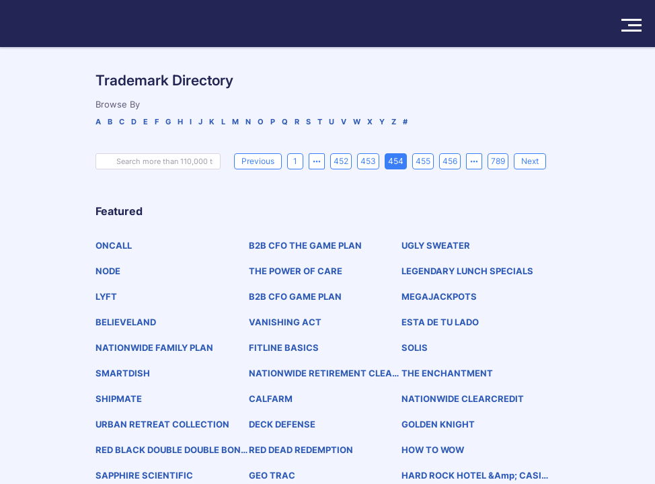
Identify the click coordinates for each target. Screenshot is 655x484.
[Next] (530, 161)
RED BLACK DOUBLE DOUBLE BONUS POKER (171, 450)
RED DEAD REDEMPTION (301, 449)
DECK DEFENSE (282, 424)
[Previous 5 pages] (317, 161)
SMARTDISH (122, 373)
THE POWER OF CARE (295, 271)
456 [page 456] (449, 161)
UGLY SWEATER (435, 245)
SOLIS (414, 347)
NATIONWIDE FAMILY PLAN (154, 347)
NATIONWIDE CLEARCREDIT (462, 398)
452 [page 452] (341, 161)
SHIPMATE (118, 398)
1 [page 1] (295, 161)
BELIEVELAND (125, 322)
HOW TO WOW (432, 449)
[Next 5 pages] (474, 161)
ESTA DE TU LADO (440, 322)
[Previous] (258, 161)
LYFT (106, 296)
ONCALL (113, 245)
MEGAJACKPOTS (439, 296)
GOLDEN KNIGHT (438, 424)
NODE (107, 271)
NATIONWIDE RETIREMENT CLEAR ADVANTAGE (323, 373)
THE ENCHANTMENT (447, 373)
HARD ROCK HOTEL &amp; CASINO (474, 475)
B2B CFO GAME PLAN (295, 296)
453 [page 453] (368, 161)
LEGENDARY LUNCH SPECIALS (467, 271)
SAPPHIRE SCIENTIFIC (144, 475)
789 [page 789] (498, 161)
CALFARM (271, 398)
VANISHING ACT (285, 322)
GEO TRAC (272, 475)
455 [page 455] (423, 161)
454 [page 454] (395, 161)
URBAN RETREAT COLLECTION (162, 424)
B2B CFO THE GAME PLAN (305, 245)
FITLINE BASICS (284, 347)
